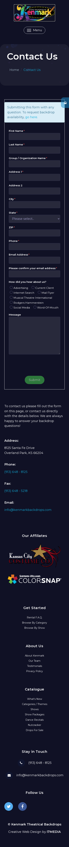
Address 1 (15, 171)
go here (31, 117)
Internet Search (23, 292)
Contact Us (32, 70)
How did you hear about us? (27, 281)
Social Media (21, 307)
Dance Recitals (34, 719)
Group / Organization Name (27, 158)
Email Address (18, 254)
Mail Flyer (48, 292)
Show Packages (34, 714)
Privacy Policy (34, 671)
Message (15, 314)
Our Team (34, 660)
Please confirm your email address (32, 268)
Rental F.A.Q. (34, 617)
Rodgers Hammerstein (28, 302)
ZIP (11, 227)
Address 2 (15, 185)
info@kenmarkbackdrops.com (28, 510)
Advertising (20, 288)
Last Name (16, 144)
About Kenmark (34, 655)
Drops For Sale (34, 730)
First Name (16, 131)
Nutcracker (34, 725)
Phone (13, 241)
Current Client (44, 288)
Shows (35, 709)
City (11, 199)
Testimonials (34, 666)
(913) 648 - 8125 (15, 472)
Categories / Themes (34, 704)
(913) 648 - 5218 (15, 491)
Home (14, 70)
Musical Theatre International (32, 297)
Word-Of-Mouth (47, 307)
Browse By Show (34, 627)
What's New (34, 699)
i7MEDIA (54, 832)
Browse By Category (34, 622)
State (12, 212)
